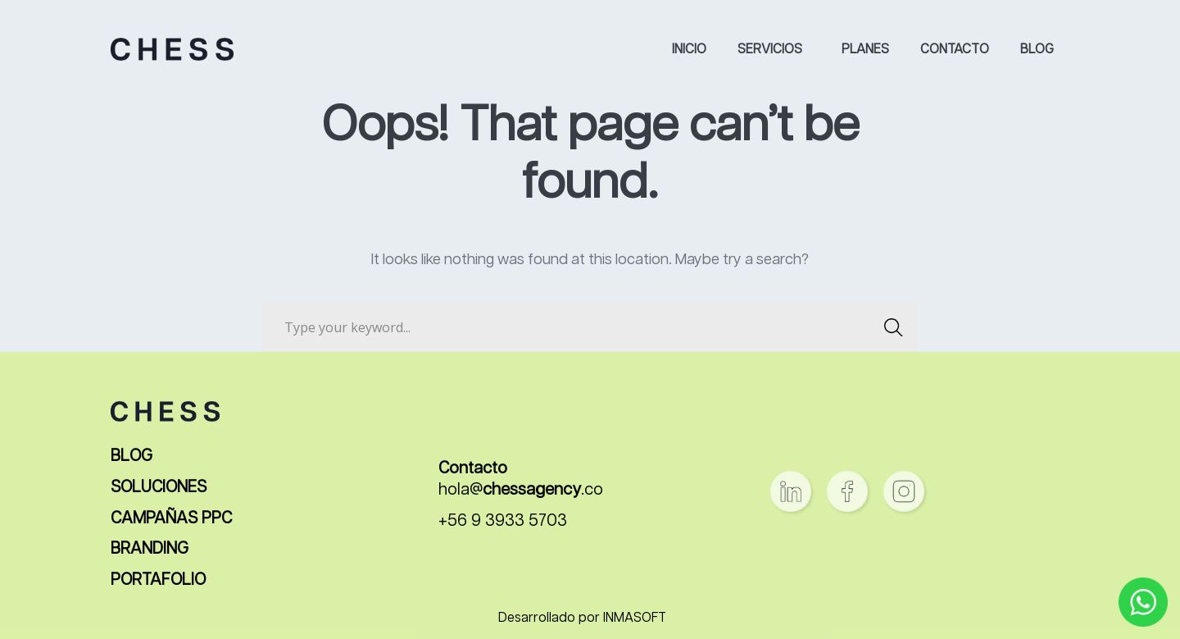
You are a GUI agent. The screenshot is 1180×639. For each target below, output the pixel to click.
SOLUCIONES (158, 488)
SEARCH (888, 327)
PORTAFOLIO (158, 580)
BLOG (131, 456)
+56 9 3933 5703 (502, 521)
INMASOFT (634, 618)
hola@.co (520, 490)
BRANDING (149, 549)
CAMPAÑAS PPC (171, 519)
